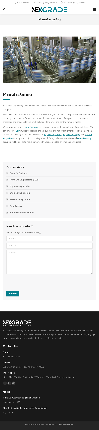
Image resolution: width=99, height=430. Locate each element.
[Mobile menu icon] (94, 9)
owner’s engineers (33, 127)
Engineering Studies (20, 186)
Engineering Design (20, 192)
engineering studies (52, 134)
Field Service (16, 206)
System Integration (20, 199)
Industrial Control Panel (22, 212)
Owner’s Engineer (19, 173)
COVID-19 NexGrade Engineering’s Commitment (25, 408)
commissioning (84, 138)
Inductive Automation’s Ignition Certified (21, 397)
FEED (17, 130)
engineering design (71, 134)
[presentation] (28, 282)
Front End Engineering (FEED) (24, 179)
